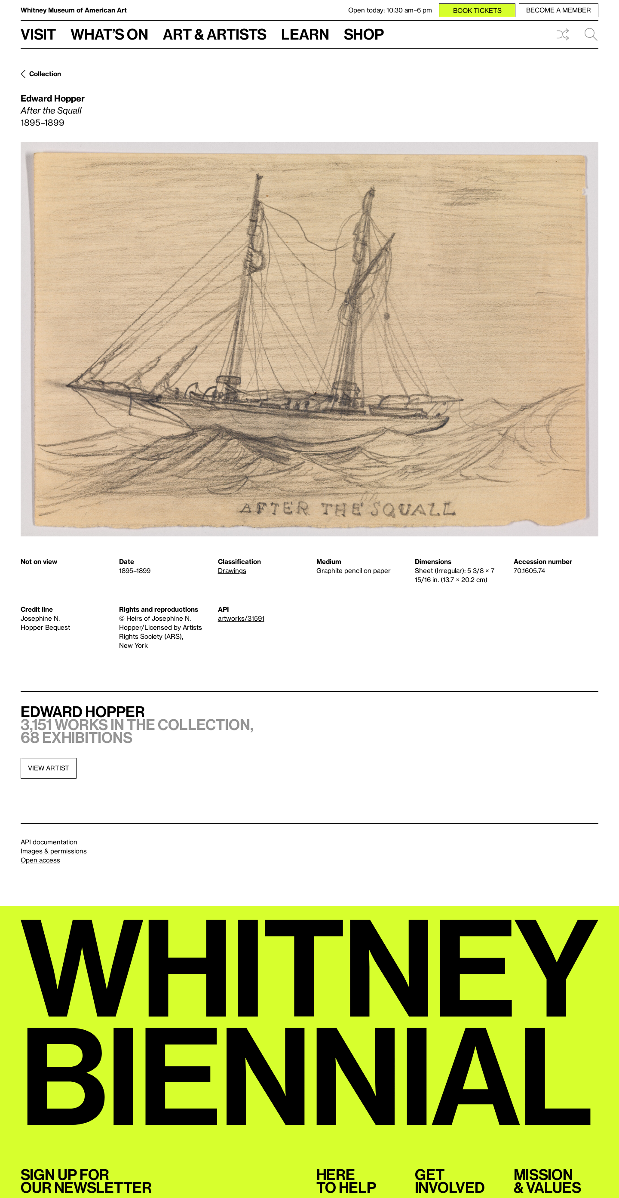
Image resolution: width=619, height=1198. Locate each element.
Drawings (232, 570)
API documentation (49, 842)
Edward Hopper (53, 98)
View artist (48, 768)
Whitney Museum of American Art (74, 10)
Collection (45, 73)
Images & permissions (54, 851)
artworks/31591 (241, 618)
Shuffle (563, 34)
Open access (40, 860)
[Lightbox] (309, 339)
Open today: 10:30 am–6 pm (390, 10)
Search (591, 34)
